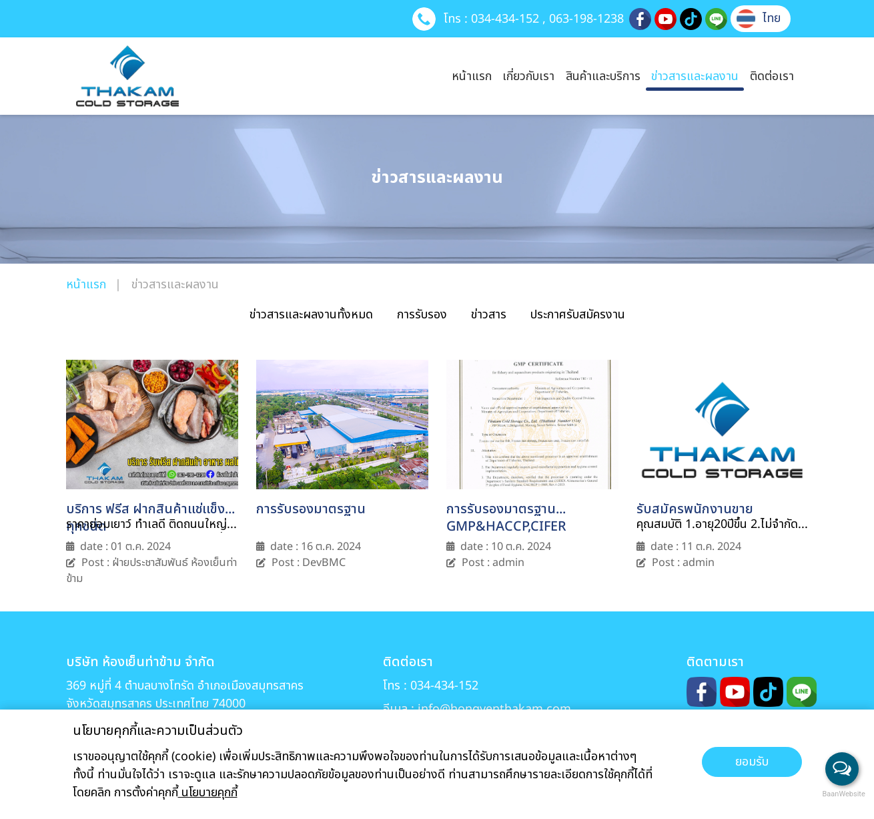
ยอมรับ (752, 762)
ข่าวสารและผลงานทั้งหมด (311, 315)
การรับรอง (422, 315)
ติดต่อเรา (772, 76)
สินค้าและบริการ (603, 76)
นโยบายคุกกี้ (208, 793)
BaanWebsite (843, 794)
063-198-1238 (586, 18)
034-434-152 (505, 18)
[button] (758, 18)
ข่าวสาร (488, 315)
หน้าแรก (472, 76)
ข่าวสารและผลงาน (695, 76)
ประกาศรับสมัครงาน (577, 315)
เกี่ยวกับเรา (528, 76)
